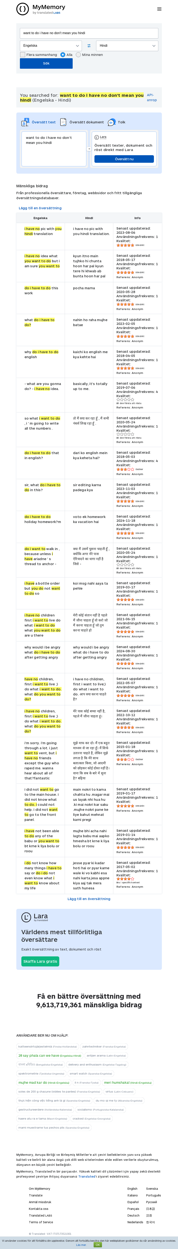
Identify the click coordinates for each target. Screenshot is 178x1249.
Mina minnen (89, 54)
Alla (66, 54)
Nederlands (135, 1222)
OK (98, 1244)
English (132, 1188)
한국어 (150, 1222)
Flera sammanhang (38, 54)
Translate (36, 1195)
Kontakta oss (38, 1208)
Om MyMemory (39, 1188)
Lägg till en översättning (40, 208)
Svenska (152, 1188)
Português (153, 1195)
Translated (86, 1176)
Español (133, 1202)
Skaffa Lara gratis (40, 961)
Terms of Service (41, 1222)
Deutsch (133, 1215)
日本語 (150, 1208)
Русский (151, 1202)
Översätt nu (124, 159)
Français (133, 1208)
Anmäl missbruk (40, 1202)
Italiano (133, 1195)
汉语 (149, 1215)
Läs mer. (81, 1244)
